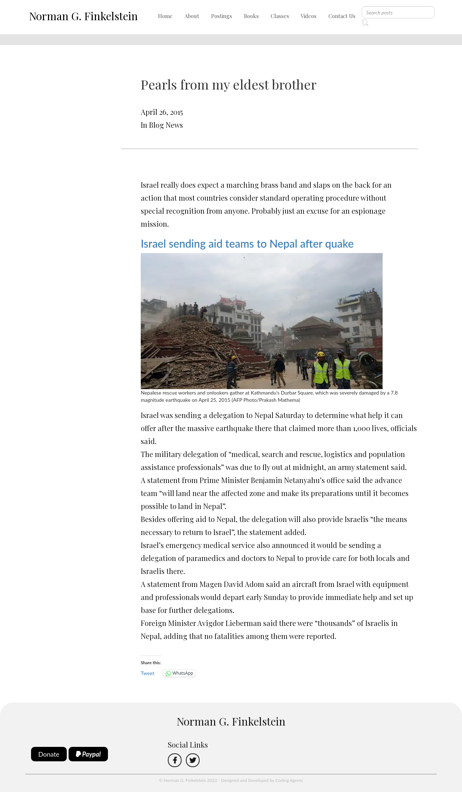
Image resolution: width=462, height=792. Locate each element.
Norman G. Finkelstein (83, 16)
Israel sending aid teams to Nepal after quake (247, 243)
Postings (221, 15)
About (191, 15)
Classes (280, 15)
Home (165, 15)
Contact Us (342, 15)
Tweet (147, 673)
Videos (309, 15)
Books (251, 15)
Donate (49, 754)
